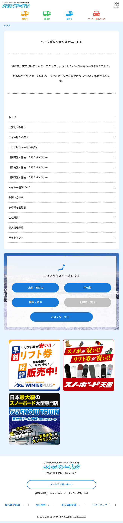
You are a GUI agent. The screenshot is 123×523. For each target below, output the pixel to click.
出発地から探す (17, 127)
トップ (7, 25)
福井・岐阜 (35, 302)
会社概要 (13, 217)
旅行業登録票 (12, 505)
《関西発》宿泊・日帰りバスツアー (28, 157)
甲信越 (87, 287)
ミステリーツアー (61, 317)
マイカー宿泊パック (20, 187)
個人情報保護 (16, 227)
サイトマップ (16, 237)
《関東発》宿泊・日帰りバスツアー (28, 177)
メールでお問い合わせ (61, 484)
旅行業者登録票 (17, 207)
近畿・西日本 (35, 287)
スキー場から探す (18, 137)
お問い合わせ (16, 197)
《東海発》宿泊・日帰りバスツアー (28, 167)
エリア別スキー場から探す (23, 147)
